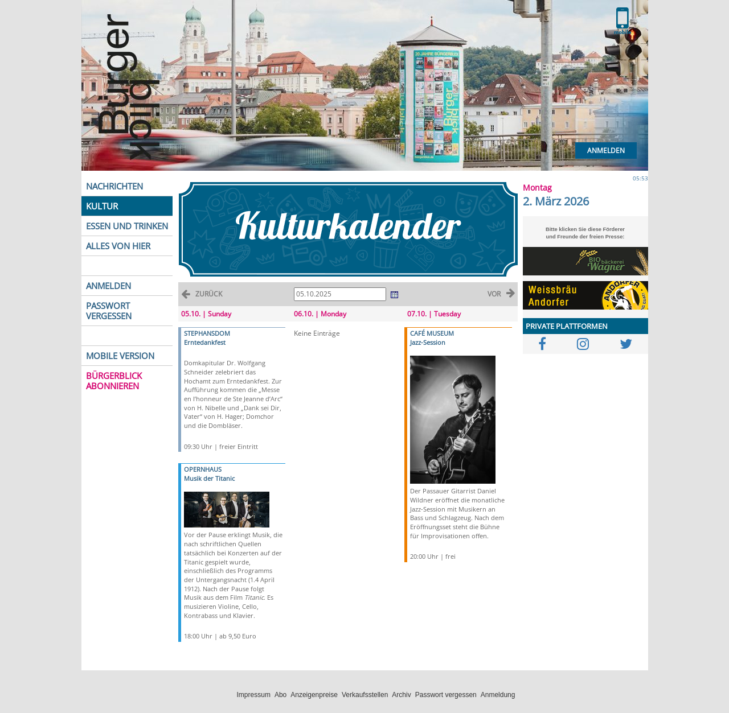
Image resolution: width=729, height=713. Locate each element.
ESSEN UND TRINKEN (127, 226)
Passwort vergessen (446, 695)
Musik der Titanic (209, 478)
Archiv (401, 695)
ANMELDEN (108, 285)
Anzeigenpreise (314, 695)
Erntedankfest (205, 342)
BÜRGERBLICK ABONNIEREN (114, 380)
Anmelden (606, 150)
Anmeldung (498, 695)
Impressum (254, 695)
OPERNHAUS (203, 469)
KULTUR (102, 206)
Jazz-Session (427, 342)
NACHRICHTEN (114, 186)
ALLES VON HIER (118, 246)
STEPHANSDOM (207, 333)
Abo (280, 695)
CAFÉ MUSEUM (432, 333)
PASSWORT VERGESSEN (109, 311)
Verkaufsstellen (365, 695)
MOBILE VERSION (120, 355)
